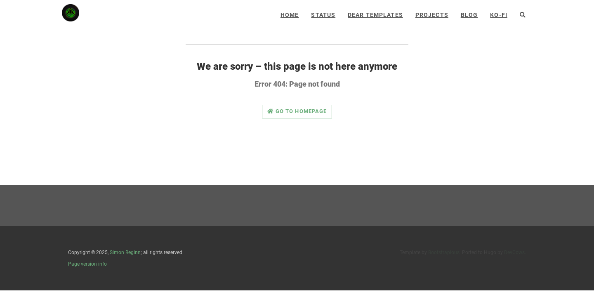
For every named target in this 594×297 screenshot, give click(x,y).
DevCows (514, 252)
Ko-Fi (498, 15)
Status (323, 15)
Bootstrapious (444, 252)
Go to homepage (297, 111)
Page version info (87, 264)
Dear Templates (375, 15)
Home (289, 15)
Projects (431, 15)
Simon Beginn (125, 252)
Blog (469, 15)
